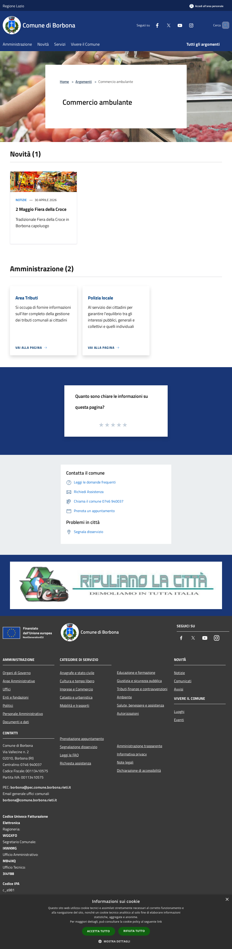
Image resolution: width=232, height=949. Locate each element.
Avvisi (178, 689)
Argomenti (83, 81)
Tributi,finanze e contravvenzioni (142, 689)
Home (64, 81)
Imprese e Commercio (76, 689)
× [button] (227, 899)
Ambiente (124, 697)
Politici (8, 705)
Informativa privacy (132, 754)
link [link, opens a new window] (159, 922)
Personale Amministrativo (23, 713)
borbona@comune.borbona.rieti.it (30, 800)
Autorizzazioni (128, 713)
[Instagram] (183, 25)
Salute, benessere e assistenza (140, 705)
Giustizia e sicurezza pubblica (139, 680)
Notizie (21, 199)
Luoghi (179, 711)
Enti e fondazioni (16, 697)
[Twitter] (160, 25)
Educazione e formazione (136, 672)
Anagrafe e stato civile (77, 672)
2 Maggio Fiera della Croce (41, 209)
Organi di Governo (17, 672)
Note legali (125, 762)
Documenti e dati (16, 722)
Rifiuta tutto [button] (134, 931)
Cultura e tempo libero (77, 681)
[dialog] (116, 922)
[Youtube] (172, 25)
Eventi (179, 719)
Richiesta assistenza (75, 763)
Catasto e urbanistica (76, 697)
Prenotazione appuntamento (82, 738)
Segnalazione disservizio (78, 747)
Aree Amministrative (19, 681)
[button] (116, 941)
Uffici (7, 689)
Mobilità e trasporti (74, 705)
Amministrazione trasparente (139, 746)
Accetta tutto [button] (98, 931)
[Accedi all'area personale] (206, 6)
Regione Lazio (13, 6)
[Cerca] (223, 25)
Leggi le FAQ (69, 755)
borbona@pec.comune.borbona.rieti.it (40, 787)
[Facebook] (149, 25)
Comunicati (182, 681)
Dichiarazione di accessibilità (139, 770)
